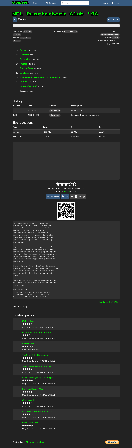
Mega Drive (25, 38)
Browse (37, 3)
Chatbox (40, 442)
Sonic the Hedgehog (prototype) (36, 366)
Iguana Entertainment (109, 35)
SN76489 (27, 32)
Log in (67, 191)
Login (105, 3)
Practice (23, 63)
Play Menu (24, 54)
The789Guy (55, 111)
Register (116, 3)
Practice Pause (26, 68)
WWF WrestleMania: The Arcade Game (40, 411)
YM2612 (17, 35)
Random (51, 3)
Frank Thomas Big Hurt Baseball (36, 332)
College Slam (28, 321)
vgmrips (20, 3)
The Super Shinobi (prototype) (36, 355)
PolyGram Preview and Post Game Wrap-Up (40, 77)
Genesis (17, 41)
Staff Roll (24, 81)
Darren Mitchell (70, 32)
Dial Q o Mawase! (30, 422)
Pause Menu (25, 59)
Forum (30, 442)
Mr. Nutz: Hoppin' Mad (32, 389)
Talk (65, 196)
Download (53, 196)
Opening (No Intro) (28, 86)
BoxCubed (103, 302)
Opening (24, 50)
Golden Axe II (28, 400)
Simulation (24, 72)
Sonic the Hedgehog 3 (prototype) (37, 377)
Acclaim (115, 38)
